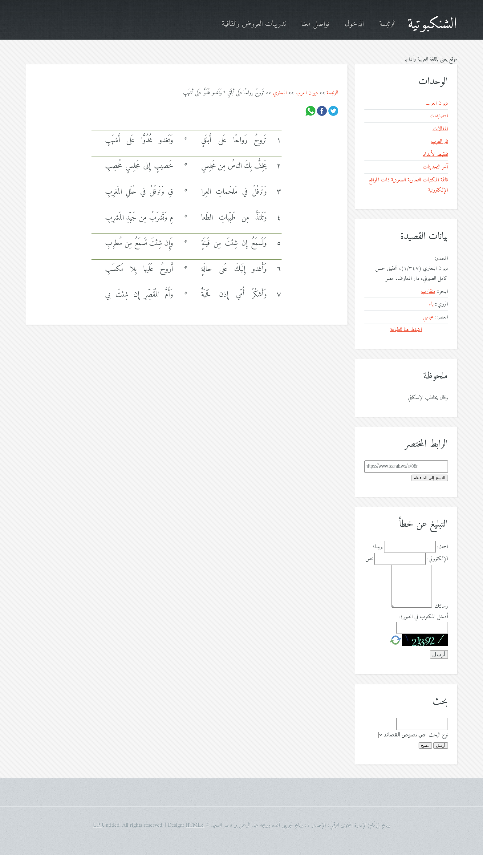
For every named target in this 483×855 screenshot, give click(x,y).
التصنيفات (438, 116)
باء (431, 304)
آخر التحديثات (435, 167)
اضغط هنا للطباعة (406, 329)
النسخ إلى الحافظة (429, 478)
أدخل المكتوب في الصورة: (423, 617)
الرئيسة (387, 24)
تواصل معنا (315, 24)
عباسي (428, 317)
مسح (425, 745)
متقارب (428, 291)
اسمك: (442, 547)
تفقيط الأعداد (435, 154)
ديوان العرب (306, 93)
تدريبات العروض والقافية (254, 24)
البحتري (280, 93)
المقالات (440, 129)
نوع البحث (438, 735)
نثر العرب (439, 141)
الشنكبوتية (432, 24)
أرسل (440, 745)
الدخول (354, 24)
